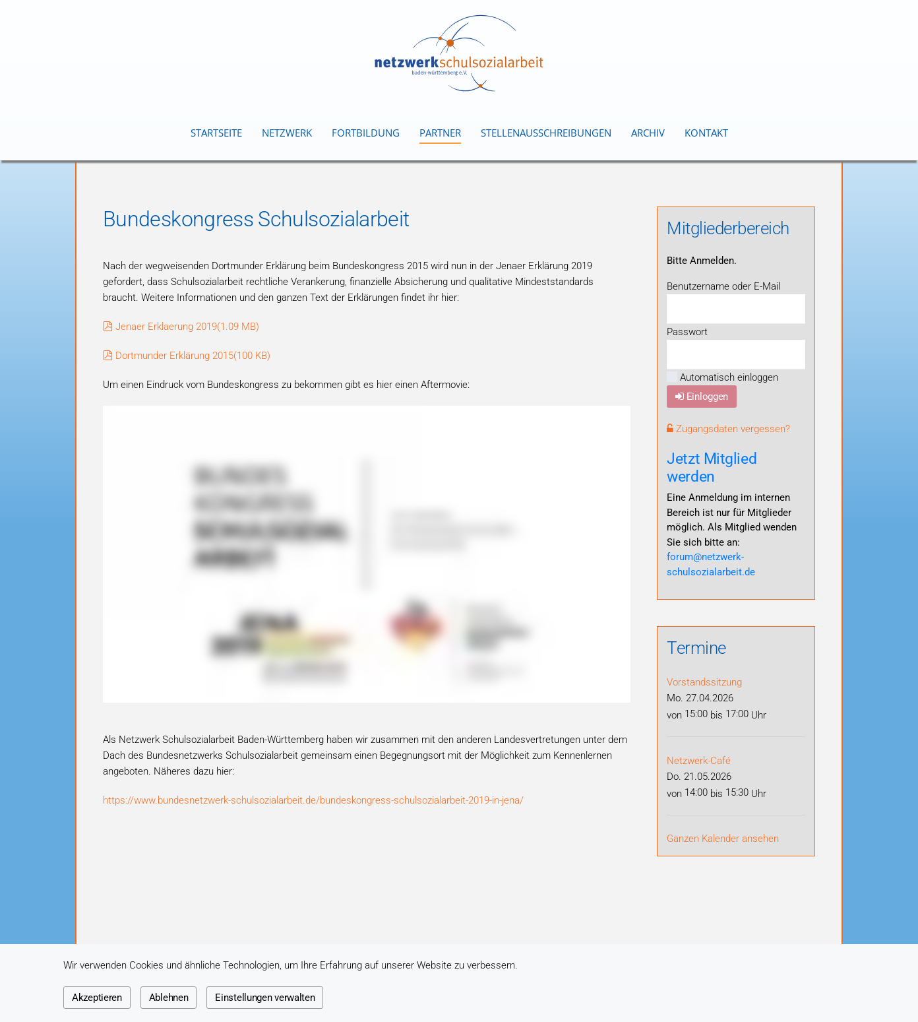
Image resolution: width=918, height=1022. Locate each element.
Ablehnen (169, 998)
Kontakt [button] (706, 132)
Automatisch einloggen (722, 377)
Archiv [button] (648, 132)
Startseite (216, 132)
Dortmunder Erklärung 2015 (186, 356)
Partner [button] (440, 132)
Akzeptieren (97, 998)
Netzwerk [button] (287, 132)
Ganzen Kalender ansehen (723, 839)
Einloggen (701, 396)
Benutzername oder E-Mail (723, 286)
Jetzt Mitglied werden (711, 467)
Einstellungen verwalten (265, 998)
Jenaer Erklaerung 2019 (181, 327)
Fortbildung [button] (366, 132)
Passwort (687, 332)
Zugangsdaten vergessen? (728, 429)
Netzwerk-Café (699, 761)
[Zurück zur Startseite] (459, 53)
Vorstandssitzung (704, 682)
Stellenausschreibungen (546, 132)
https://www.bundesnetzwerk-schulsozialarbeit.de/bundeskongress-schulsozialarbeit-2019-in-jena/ (313, 800)
